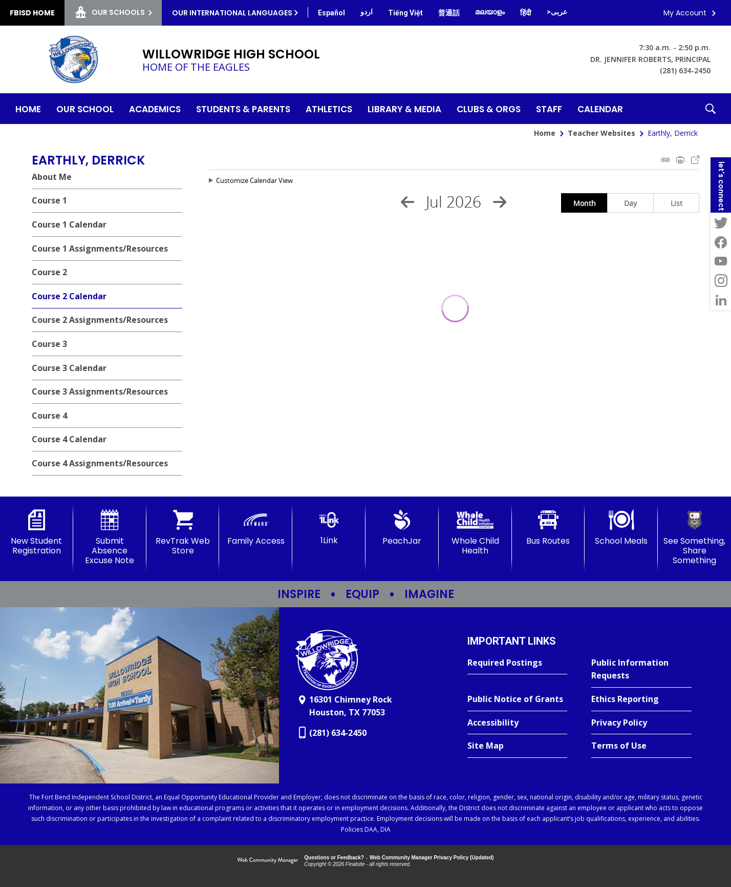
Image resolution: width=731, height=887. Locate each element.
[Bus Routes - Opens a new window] (548, 527)
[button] (710, 108)
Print (680, 160)
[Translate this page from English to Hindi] (525, 13)
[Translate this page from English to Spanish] (331, 13)
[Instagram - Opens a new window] (721, 281)
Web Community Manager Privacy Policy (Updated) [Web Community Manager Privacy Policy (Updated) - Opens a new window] (432, 857)
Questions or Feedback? (334, 857)
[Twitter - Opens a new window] (721, 222)
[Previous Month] (407, 202)
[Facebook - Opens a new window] (721, 242)
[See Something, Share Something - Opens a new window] (694, 537)
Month (584, 203)
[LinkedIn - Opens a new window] (721, 300)
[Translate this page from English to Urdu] (366, 12)
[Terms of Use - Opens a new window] (641, 746)
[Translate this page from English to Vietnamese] (405, 13)
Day (630, 203)
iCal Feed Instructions (665, 160)
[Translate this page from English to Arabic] (557, 12)
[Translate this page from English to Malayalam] (490, 12)
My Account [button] (684, 13)
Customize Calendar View (254, 180)
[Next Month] (499, 202)
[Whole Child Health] (475, 532)
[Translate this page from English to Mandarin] (449, 13)
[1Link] (328, 527)
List (676, 203)
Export (695, 160)
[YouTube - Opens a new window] (721, 261)
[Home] (28, 108)
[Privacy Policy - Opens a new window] (641, 723)
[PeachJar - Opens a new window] (402, 527)
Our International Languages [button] (232, 13)
